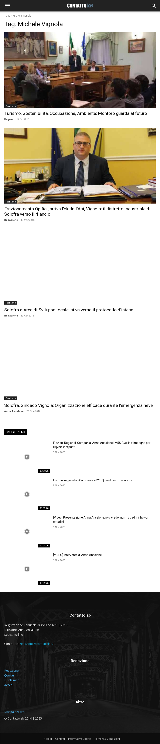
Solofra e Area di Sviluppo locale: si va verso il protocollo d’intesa (68, 309)
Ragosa (9, 119)
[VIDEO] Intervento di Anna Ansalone (77, 555)
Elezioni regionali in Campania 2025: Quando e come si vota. (93, 480)
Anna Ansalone (14, 411)
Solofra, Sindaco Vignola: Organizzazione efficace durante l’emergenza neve (78, 405)
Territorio (11, 106)
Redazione (11, 219)
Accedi (8, 685)
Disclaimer (11, 680)
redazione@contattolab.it (37, 644)
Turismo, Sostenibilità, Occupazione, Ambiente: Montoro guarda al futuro (75, 113)
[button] (7, 5)
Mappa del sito (14, 712)
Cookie (9, 675)
